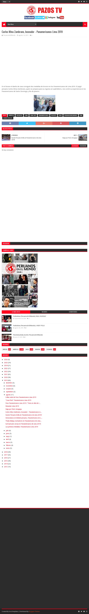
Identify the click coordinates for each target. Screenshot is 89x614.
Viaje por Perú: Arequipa (14, 409)
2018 (6, 452)
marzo (8, 442)
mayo (8, 436)
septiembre (10, 392)
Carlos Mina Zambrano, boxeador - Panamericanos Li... (24, 412)
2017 (6, 455)
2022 (6, 371)
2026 (6, 359)
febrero (8, 445)
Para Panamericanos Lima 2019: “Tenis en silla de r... (23, 403)
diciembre (9, 383)
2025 (6, 362)
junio (8, 433)
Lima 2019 (33, 115)
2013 (6, 467)
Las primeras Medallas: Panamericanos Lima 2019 (22, 427)
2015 (6, 461)
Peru (60, 115)
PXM (81, 115)
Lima (26, 115)
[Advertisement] (44, 203)
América (11, 115)
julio (7, 430)
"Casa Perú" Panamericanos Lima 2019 (18, 400)
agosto (8, 395)
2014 (6, 464)
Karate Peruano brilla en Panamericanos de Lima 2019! (24, 415)
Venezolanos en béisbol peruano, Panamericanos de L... (24, 418)
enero (8, 448)
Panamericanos (43, 115)
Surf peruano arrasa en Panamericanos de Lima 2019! (23, 424)
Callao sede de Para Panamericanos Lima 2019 (21, 397)
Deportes (19, 115)
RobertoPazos (7, 118)
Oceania (49, 349)
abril (7, 439)
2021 (6, 374)
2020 (6, 377)
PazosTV (53, 115)
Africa (5, 349)
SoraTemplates (13, 611)
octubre (8, 389)
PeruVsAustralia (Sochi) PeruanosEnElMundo (28, 335)
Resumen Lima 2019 (12, 406)
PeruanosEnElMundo (70, 115)
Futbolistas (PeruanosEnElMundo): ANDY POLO (29, 325)
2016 (6, 458)
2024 (6, 365)
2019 (6, 380)
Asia (27, 349)
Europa (37, 349)
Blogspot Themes (34, 611)
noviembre (9, 386)
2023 (6, 368)
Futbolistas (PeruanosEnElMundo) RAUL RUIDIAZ (29, 316)
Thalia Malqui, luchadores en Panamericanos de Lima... (24, 421)
